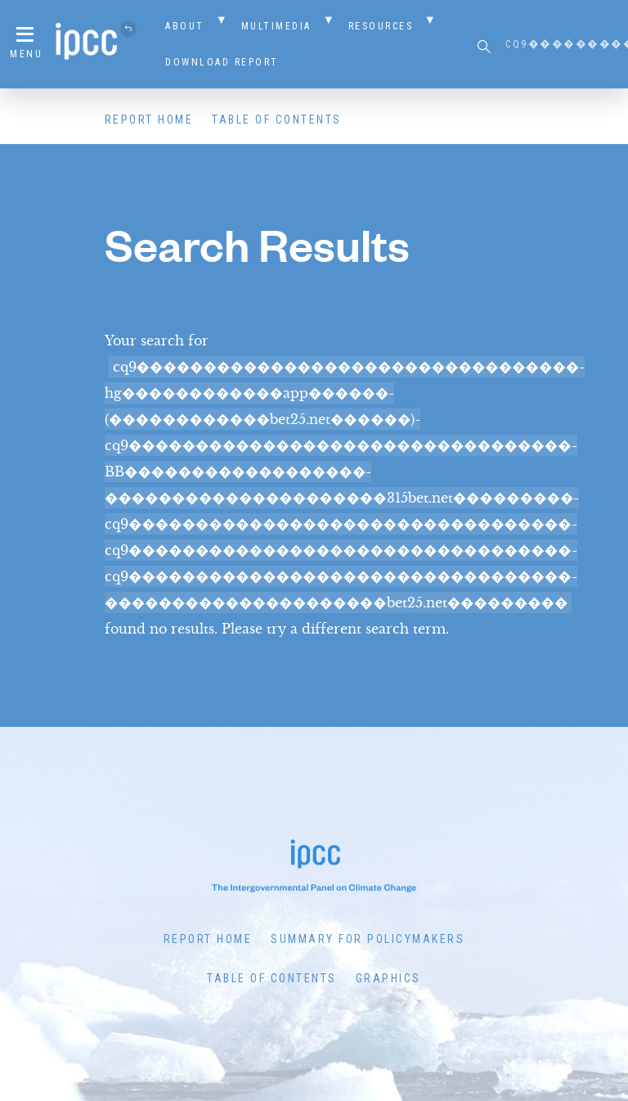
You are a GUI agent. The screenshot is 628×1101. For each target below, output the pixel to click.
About (184, 26)
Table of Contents (277, 119)
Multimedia (276, 26)
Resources (381, 26)
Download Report (222, 62)
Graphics (388, 978)
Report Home (149, 119)
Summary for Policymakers (367, 938)
